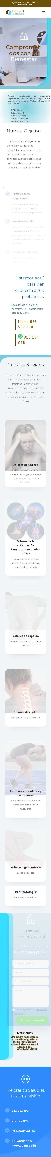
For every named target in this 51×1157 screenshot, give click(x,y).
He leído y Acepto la (31, 1011)
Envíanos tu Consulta (34, 1020)
